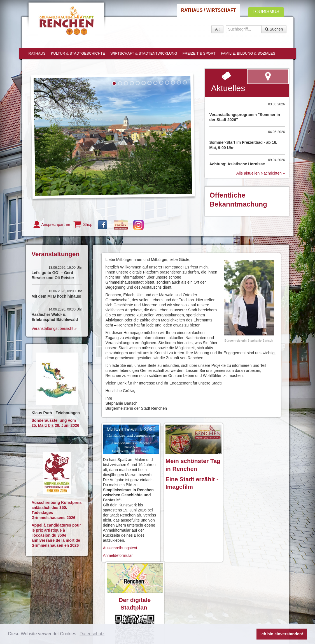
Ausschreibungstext (120, 547)
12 (179, 82)
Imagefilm (178, 486)
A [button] (217, 29)
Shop (87, 224)
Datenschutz (166, 592)
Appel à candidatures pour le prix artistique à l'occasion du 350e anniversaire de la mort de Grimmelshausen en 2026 (56, 535)
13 (185, 82)
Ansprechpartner (56, 224)
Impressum (141, 592)
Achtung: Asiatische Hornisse (237, 164)
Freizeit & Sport (199, 53)
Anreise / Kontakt (114, 592)
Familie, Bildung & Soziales (248, 53)
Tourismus (266, 11)
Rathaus (37, 53)
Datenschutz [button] (92, 633)
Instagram (138, 225)
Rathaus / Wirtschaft (208, 10)
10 (167, 82)
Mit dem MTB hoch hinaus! (56, 296)
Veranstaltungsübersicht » (54, 328)
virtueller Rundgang (238, 594)
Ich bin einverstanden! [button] (281, 634)
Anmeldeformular (118, 554)
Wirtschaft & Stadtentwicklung (143, 53)
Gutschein (121, 225)
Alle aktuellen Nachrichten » (260, 173)
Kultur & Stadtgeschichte (78, 53)
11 (173, 82)
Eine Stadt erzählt (188, 478)
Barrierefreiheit (112, 597)
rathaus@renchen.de (68, 612)
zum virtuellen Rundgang (268, 76)
